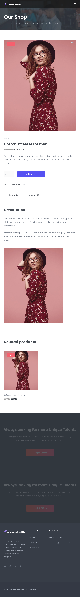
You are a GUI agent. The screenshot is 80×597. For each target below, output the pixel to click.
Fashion (25, 22)
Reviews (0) (34, 195)
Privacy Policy (34, 548)
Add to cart (31, 174)
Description (14, 195)
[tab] (15, 195)
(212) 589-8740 (57, 537)
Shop (15, 22)
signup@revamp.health (62, 543)
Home (7, 22)
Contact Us (33, 542)
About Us (32, 537)
